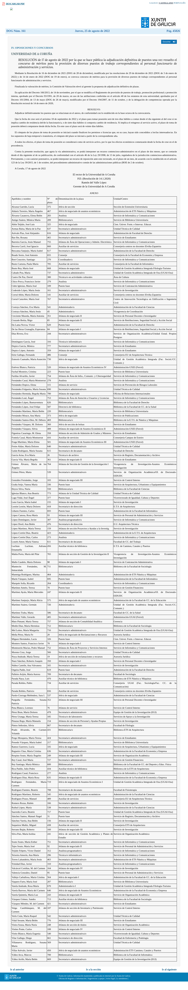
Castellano (166, 3)
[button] (169, 49)
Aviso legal (110, 986)
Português (179, 3)
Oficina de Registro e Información (72, 986)
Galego (153, 3)
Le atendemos (121, 986)
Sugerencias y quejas (96, 986)
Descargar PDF (15, 4)
